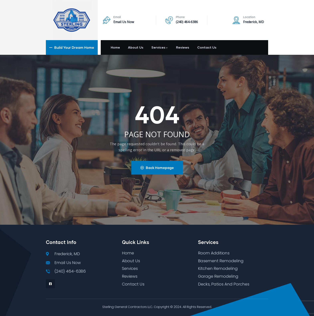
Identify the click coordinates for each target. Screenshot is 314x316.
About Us (135, 47)
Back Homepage (157, 168)
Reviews (182, 47)
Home (115, 47)
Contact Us (206, 47)
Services (159, 47)
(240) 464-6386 (187, 22)
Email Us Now (123, 22)
